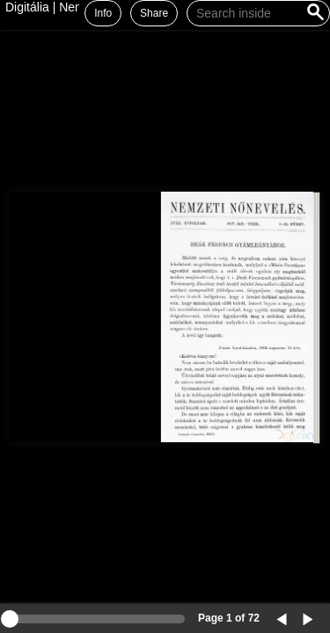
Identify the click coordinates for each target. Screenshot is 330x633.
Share (154, 13)
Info (103, 13)
